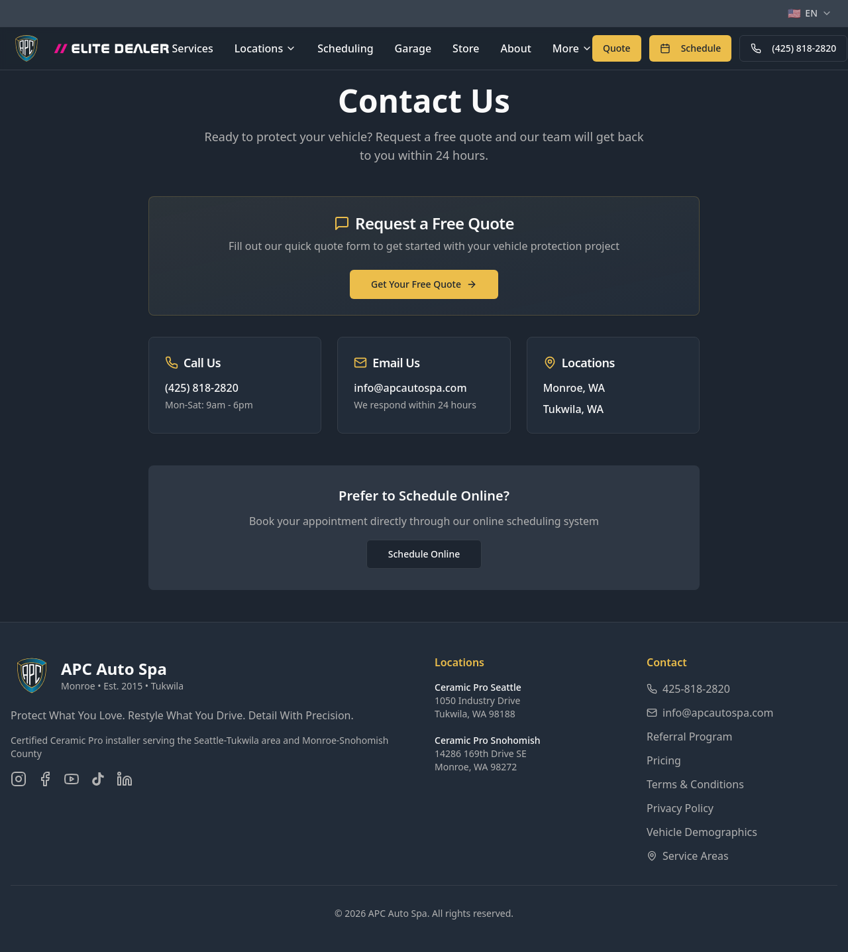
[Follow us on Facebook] (45, 779)
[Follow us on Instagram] (18, 779)
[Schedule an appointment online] (690, 48)
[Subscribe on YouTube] (72, 779)
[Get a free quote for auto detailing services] (616, 48)
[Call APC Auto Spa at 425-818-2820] (793, 48)
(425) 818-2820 (793, 48)
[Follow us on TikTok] (98, 779)
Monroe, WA (574, 388)
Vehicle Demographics (702, 832)
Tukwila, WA (573, 409)
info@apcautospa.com (410, 388)
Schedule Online (424, 554)
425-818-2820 (688, 689)
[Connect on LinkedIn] (124, 779)
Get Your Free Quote (424, 284)
